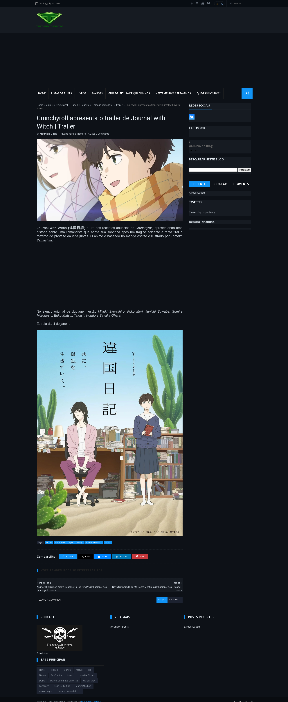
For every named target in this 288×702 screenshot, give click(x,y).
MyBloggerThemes (92, 697)
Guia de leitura (62, 681)
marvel (79, 665)
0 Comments (102, 134)
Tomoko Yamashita (102, 105)
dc (89, 665)
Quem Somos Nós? (210, 93)
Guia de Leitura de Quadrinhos (130, 93)
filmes (42, 670)
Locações (44, 681)
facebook (172, 595)
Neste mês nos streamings (174, 93)
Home (43, 93)
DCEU (42, 676)
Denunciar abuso (202, 222)
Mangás (98, 93)
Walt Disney (89, 676)
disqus (159, 595)
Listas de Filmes (62, 93)
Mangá (85, 105)
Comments (241, 184)
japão (75, 105)
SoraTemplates (56, 697)
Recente (199, 184)
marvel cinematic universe (64, 676)
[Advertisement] (144, 60)
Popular (220, 184)
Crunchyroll (62, 105)
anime (49, 105)
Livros (83, 93)
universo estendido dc (69, 686)
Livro (70, 670)
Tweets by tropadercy (202, 212)
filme (42, 665)
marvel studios (83, 681)
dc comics (56, 670)
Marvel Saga (45, 686)
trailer (119, 105)
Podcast (54, 665)
